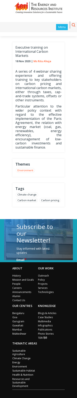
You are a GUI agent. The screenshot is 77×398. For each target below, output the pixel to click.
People (16, 284)
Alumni (16, 296)
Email (20, 260)
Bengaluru (18, 313)
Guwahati (17, 325)
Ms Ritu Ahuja (42, 61)
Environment (25, 170)
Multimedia (44, 321)
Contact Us (18, 300)
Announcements (21, 292)
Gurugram (18, 321)
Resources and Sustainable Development (21, 382)
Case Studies (45, 317)
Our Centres (22, 306)
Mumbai (17, 329)
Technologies (46, 292)
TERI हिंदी (42, 338)
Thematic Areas (24, 343)
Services (42, 288)
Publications (45, 329)
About (17, 268)
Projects (42, 284)
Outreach (43, 275)
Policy (41, 279)
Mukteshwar (19, 333)
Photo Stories (46, 333)
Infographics (45, 325)
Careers (17, 288)
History (16, 275)
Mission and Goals (23, 279)
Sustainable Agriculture (19, 352)
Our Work (46, 268)
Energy (16, 362)
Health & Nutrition (22, 374)
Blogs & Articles (47, 313)
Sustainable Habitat (23, 370)
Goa (14, 317)
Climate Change (21, 358)
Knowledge (47, 306)
